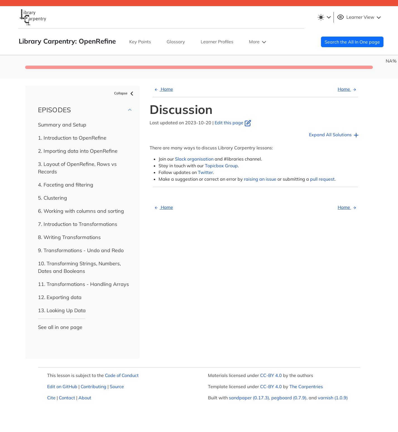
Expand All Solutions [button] (334, 135)
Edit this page (233, 122)
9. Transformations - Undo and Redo (81, 250)
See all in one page (60, 327)
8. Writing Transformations (69, 237)
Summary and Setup (62, 124)
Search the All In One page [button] (352, 42)
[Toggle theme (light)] (324, 17)
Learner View (359, 17)
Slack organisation (194, 159)
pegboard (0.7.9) (288, 397)
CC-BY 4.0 (271, 375)
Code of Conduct (122, 375)
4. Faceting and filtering (65, 185)
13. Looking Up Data (62, 310)
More (258, 42)
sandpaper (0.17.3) (249, 397)
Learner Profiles (217, 41)
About (84, 397)
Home (163, 89)
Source (117, 386)
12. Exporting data (59, 297)
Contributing (93, 386)
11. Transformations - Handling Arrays (83, 284)
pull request (322, 179)
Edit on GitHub (62, 386)
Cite (51, 397)
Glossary (176, 41)
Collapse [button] (124, 93)
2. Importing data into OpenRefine (78, 151)
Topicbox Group (221, 165)
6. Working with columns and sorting (81, 211)
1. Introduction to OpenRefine (72, 138)
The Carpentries (306, 386)
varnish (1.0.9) (333, 397)
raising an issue (260, 179)
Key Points (140, 41)
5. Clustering (52, 198)
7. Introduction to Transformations (77, 224)
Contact (67, 397)
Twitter (205, 172)
